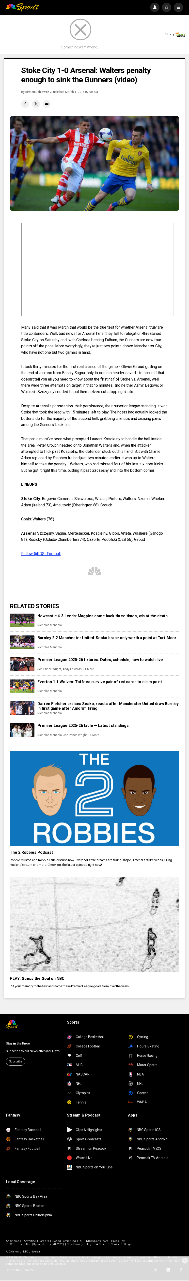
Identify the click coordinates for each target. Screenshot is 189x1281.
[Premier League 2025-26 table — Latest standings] (22, 730)
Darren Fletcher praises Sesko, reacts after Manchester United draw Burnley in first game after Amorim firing (108, 706)
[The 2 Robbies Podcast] (94, 798)
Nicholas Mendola (49, 625)
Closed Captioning (64, 1241)
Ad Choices (13, 1241)
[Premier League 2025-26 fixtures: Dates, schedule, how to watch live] (22, 664)
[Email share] (47, 104)
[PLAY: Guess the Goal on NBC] (94, 924)
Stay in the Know (18, 1043)
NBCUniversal (32, 1251)
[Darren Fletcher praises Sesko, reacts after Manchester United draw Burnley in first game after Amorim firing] (22, 708)
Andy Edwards (72, 669)
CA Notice (101, 1244)
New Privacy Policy (79, 1244)
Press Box (118, 1241)
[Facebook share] (25, 104)
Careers (44, 1241)
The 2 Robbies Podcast (31, 852)
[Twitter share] (36, 104)
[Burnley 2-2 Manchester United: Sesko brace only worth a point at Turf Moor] (22, 642)
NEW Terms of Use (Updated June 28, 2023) (35, 1244)
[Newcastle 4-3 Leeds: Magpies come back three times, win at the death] (22, 620)
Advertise (30, 1241)
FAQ (81, 1241)
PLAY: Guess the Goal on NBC (37, 978)
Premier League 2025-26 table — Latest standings (82, 725)
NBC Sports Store (97, 1241)
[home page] (22, 7)
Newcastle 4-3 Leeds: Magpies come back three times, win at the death (102, 616)
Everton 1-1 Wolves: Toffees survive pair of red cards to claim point (99, 681)
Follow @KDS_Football (41, 553)
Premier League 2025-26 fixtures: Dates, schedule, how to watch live (100, 659)
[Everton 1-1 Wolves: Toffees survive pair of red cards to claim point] (22, 686)
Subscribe (15, 1061)
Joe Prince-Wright (49, 669)
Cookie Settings (121, 1244)
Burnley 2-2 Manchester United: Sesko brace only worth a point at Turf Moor (106, 637)
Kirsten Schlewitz (37, 92)
